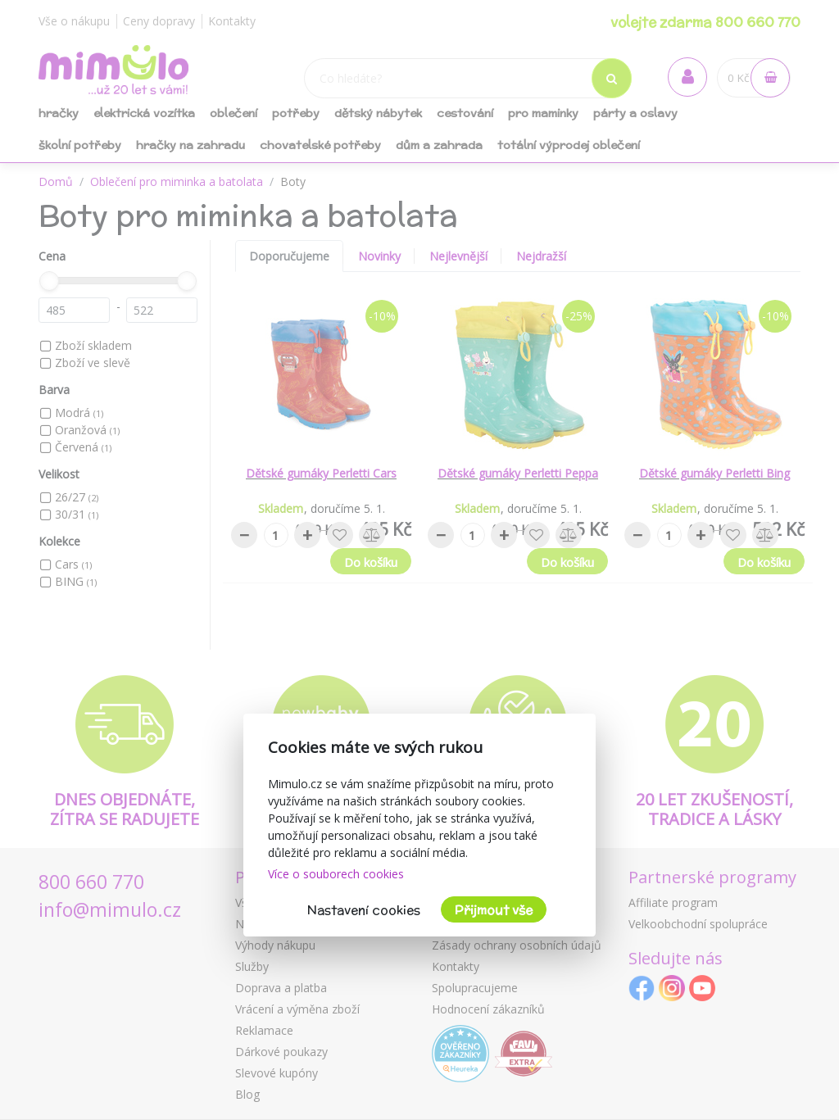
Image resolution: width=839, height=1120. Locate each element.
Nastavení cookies (363, 909)
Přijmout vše (494, 909)
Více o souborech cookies (336, 874)
